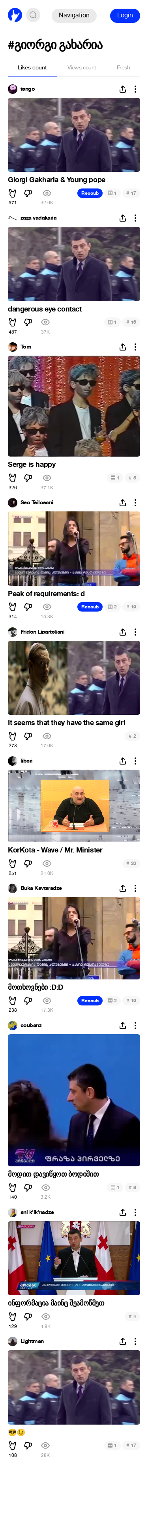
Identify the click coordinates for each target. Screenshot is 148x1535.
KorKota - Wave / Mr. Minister (55, 850)
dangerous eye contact (45, 309)
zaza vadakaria (38, 218)
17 (131, 193)
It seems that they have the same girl (66, 722)
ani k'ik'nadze (37, 1212)
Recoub (90, 193)
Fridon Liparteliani (42, 632)
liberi (27, 761)
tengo (28, 89)
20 (131, 863)
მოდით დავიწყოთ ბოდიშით (53, 1174)
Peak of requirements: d (46, 594)
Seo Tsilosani (37, 502)
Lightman (32, 1341)
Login (125, 15)
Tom (26, 347)
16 (131, 322)
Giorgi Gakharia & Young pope (56, 180)
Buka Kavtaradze (41, 888)
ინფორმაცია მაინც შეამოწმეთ (56, 1303)
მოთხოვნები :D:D (35, 987)
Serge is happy (31, 464)
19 (131, 606)
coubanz (31, 1025)
